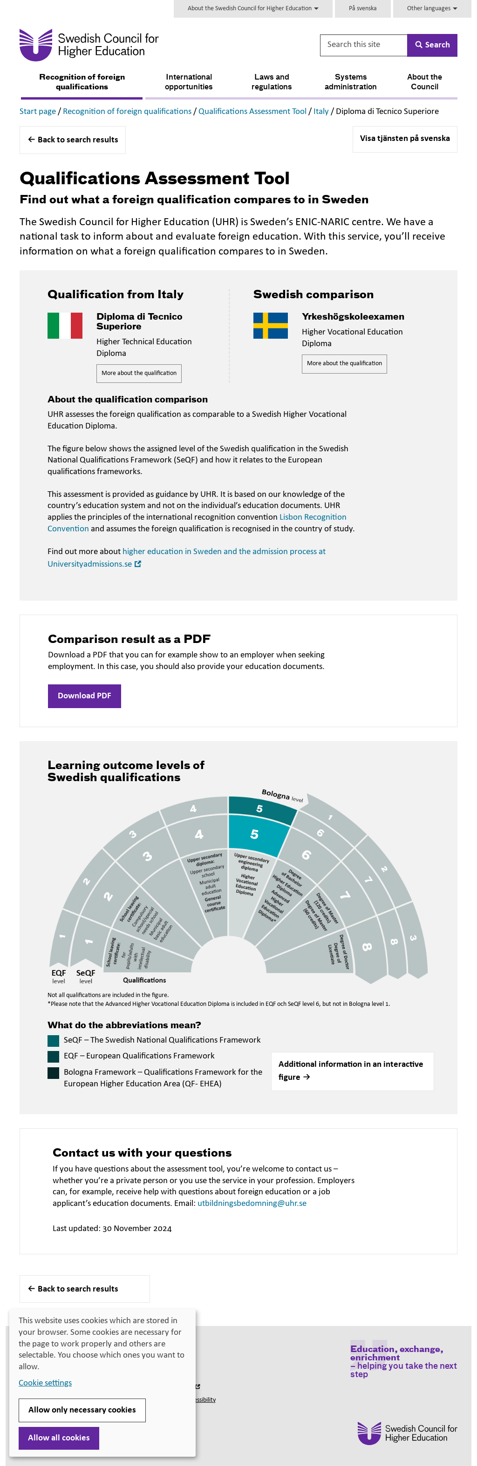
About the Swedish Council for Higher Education (253, 8)
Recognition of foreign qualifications (82, 82)
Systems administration (351, 82)
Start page (38, 111)
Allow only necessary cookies (82, 1410)
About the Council (424, 82)
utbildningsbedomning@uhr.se (252, 1203)
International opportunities (189, 82)
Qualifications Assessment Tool (252, 111)
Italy (321, 111)
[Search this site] (364, 45)
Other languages (432, 8)
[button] (352, 1071)
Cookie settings (45, 1383)
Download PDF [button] (84, 696)
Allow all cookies (59, 1438)
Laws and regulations (272, 82)
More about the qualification (139, 373)
